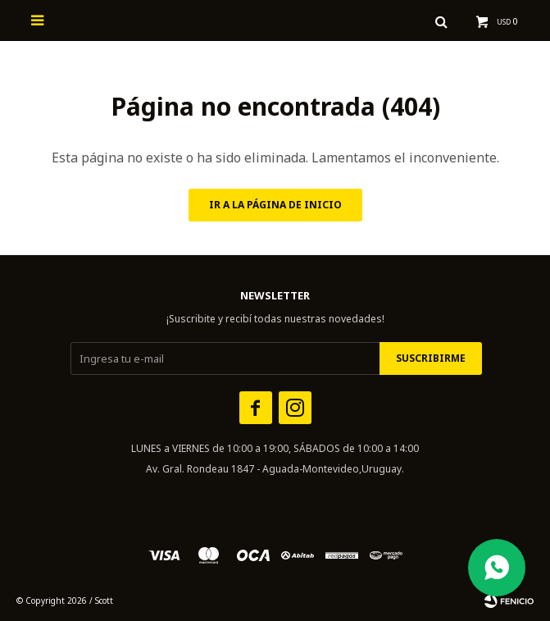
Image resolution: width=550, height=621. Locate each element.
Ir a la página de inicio (275, 205)
